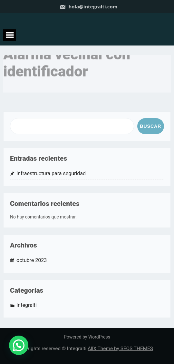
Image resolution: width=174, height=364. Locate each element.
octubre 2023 (31, 260)
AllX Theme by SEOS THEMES (120, 348)
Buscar (150, 126)
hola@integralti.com (88, 6)
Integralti (26, 305)
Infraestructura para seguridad (51, 173)
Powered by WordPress (87, 336)
